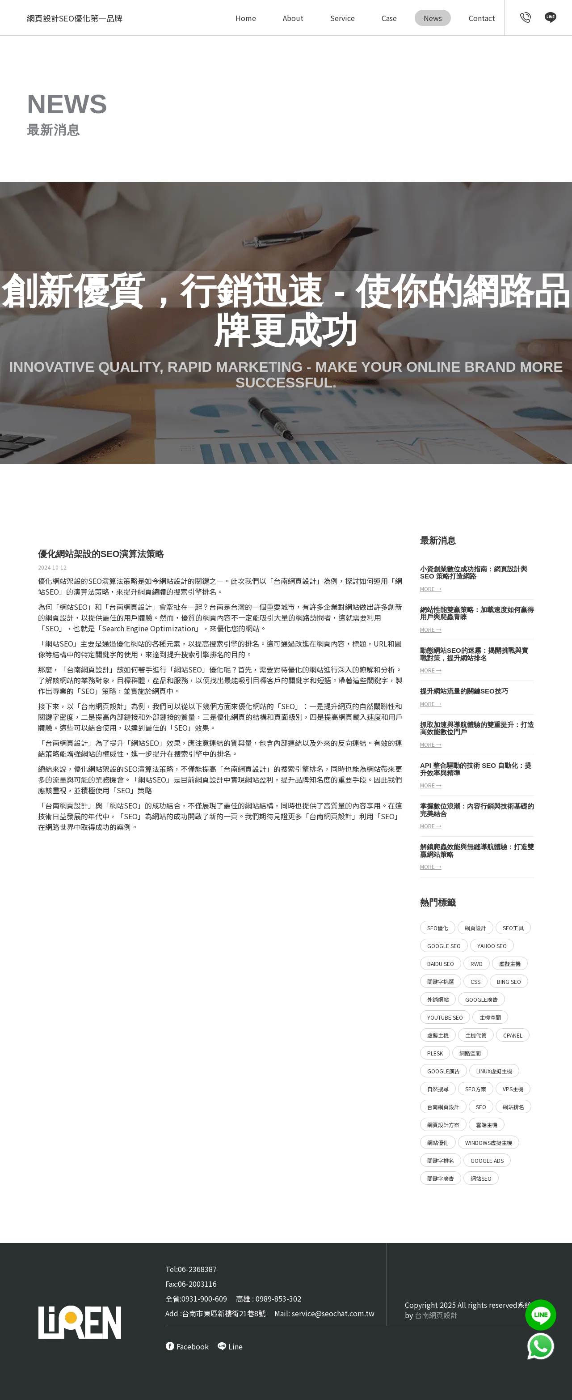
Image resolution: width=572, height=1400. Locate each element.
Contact (482, 18)
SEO (481, 1107)
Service (342, 18)
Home (246, 18)
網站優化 (438, 1142)
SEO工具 (513, 928)
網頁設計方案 (443, 1124)
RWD (477, 963)
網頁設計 (302, 580)
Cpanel (512, 1035)
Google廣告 (481, 999)
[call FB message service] (187, 1346)
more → (431, 588)
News (433, 18)
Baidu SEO (440, 963)
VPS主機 (513, 1089)
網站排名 (513, 1107)
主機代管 (476, 1035)
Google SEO (444, 945)
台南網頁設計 (130, 606)
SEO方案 (475, 1089)
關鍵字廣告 (440, 1178)
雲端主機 (486, 1124)
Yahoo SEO (492, 945)
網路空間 (470, 1053)
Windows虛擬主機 (488, 1142)
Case (389, 18)
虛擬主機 (510, 963)
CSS (475, 981)
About (293, 18)
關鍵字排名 (440, 1160)
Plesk (435, 1053)
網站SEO (481, 1178)
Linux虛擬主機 (494, 1071)
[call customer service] (525, 18)
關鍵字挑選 (440, 981)
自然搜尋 (438, 1089)
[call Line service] (550, 18)
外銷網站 (438, 999)
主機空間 (490, 1017)
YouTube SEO (445, 1017)
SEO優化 (437, 928)
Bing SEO (509, 981)
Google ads (487, 1160)
